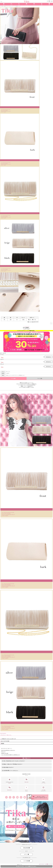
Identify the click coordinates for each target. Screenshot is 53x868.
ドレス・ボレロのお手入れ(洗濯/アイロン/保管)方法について (10, 754)
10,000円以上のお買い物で (9, 781)
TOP (0, 6)
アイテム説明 (13, 378)
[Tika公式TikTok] (21, 797)
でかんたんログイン (43, 788)
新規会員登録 (26, 848)
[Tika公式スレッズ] (10, 797)
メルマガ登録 (26, 861)
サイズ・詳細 (40, 378)
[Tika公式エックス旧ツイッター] (14, 797)
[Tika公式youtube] (24, 797)
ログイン (26, 854)
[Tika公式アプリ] (37, 797)
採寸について (3, 751)
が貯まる (26, 788)
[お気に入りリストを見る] (47, 1)
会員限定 (43, 781)
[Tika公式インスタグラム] (6, 797)
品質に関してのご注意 (4, 753)
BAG (2, 6)
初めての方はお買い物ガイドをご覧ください (8, 750)
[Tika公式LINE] (17, 797)
